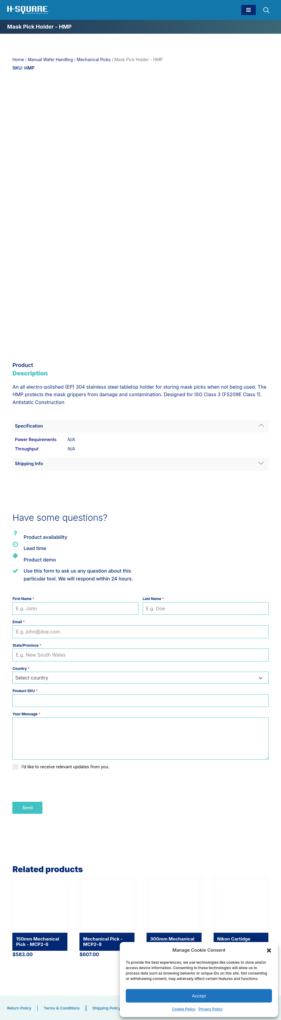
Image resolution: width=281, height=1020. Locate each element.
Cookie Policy (184, 1008)
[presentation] (58, 786)
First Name (23, 598)
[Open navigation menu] (248, 10)
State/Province (27, 645)
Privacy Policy (211, 1008)
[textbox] (135, 677)
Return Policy (19, 1007)
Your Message (26, 714)
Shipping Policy (108, 1007)
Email (18, 622)
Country (20, 668)
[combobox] (140, 677)
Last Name (153, 598)
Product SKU (25, 691)
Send (27, 807)
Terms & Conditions (62, 1007)
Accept (199, 995)
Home (18, 59)
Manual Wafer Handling (51, 59)
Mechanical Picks (95, 59)
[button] (269, 950)
